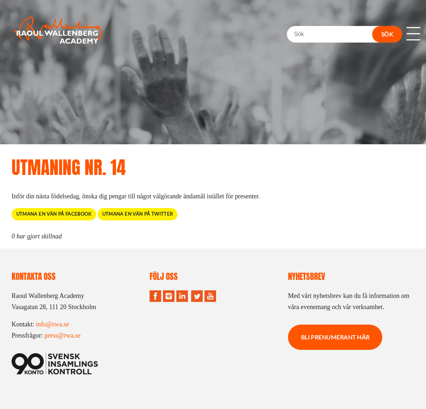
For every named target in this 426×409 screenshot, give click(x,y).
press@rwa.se (62, 335)
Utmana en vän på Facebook (53, 214)
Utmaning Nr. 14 (69, 167)
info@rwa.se (52, 324)
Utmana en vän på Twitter (137, 214)
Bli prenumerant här (335, 337)
